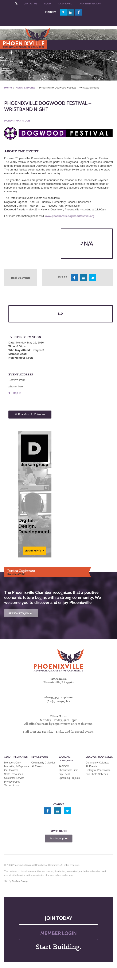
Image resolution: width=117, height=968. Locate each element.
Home (8, 87)
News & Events (25, 87)
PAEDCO (64, 766)
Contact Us (30, 3)
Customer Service (14, 778)
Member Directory (90, 3)
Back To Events (20, 278)
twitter (63, 12)
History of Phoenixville (98, 770)
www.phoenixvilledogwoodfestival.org (69, 216)
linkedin (70, 12)
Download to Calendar (30, 414)
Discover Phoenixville (99, 756)
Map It (17, 393)
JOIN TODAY (58, 918)
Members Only (12, 762)
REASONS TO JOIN (20, 613)
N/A (86, 243)
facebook (78, 12)
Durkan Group (20, 881)
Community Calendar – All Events (44, 764)
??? (16, 3)
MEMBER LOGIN (58, 933)
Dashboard (65, 3)
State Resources (13, 774)
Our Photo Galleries (97, 774)
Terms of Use (11, 785)
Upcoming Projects (69, 778)
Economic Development (67, 758)
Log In (47, 3)
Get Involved (11, 770)
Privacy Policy (12, 781)
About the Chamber (16, 756)
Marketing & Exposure (16, 766)
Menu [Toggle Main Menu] (10, 44)
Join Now (50, 12)
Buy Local (64, 774)
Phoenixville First (68, 770)
